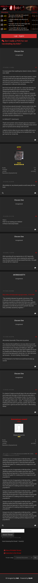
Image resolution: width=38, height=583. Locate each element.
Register (21, 36)
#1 (36, 67)
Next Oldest (6, 537)
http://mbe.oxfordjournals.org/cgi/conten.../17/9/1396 (18, 294)
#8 (36, 453)
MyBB (30, 578)
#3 (36, 216)
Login (16, 36)
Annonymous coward (19, 419)
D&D (17, 578)
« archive (34, 12)
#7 (36, 389)
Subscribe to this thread (13, 553)
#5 (36, 291)
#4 (36, 252)
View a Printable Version (13, 550)
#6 (36, 336)
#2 (36, 181)
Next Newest (15, 537)
